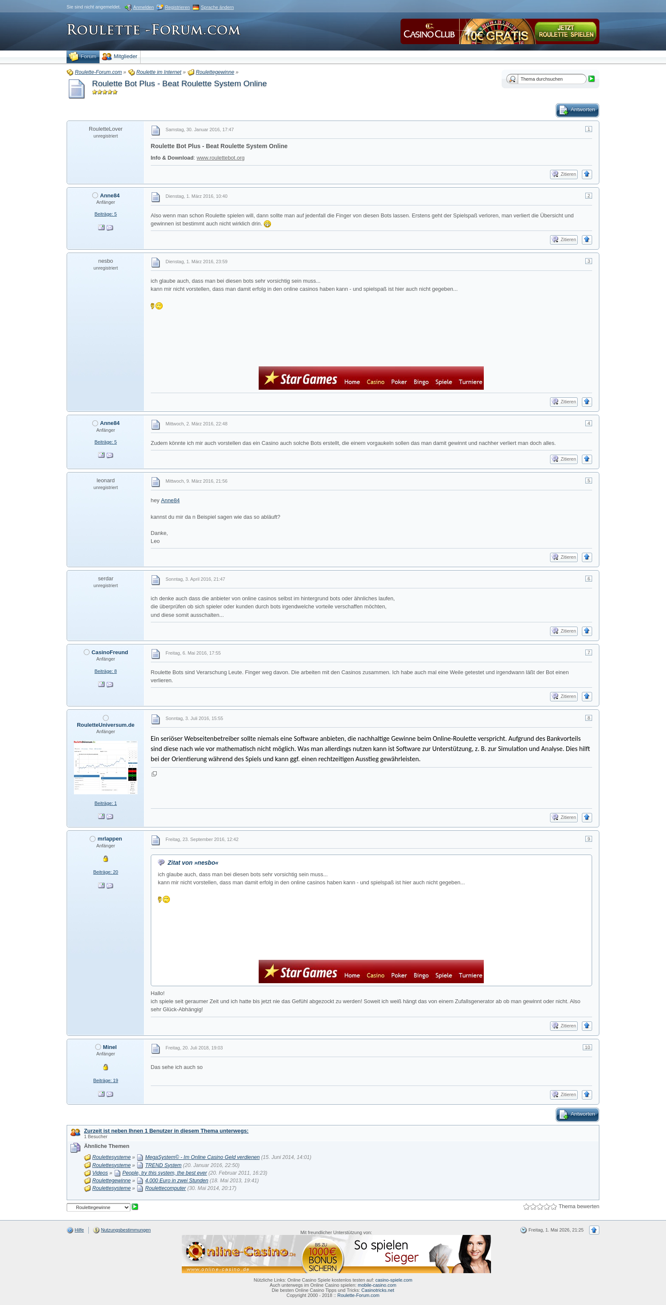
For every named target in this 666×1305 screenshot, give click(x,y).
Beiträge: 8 (105, 671)
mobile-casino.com (377, 1285)
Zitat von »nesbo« (193, 862)
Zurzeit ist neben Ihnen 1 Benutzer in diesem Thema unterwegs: (166, 1131)
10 (587, 1047)
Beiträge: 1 (105, 803)
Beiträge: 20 (105, 872)
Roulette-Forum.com (358, 1295)
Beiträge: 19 (105, 1080)
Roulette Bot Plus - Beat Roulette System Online (179, 83)
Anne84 (170, 500)
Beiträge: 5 (105, 214)
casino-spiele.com (393, 1279)
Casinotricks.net (377, 1290)
